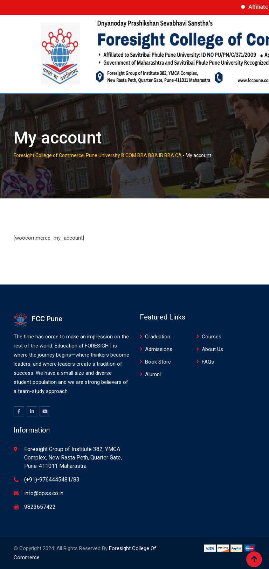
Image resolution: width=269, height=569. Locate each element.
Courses (211, 336)
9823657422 (40, 507)
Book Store (158, 362)
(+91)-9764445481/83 (52, 479)
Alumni (153, 374)
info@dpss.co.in (43, 493)
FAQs (208, 362)
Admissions (158, 349)
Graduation (157, 336)
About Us (212, 349)
